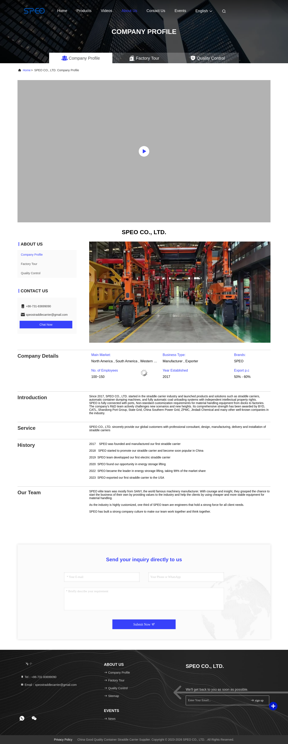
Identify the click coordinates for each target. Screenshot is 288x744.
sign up (257, 700)
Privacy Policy (63, 739)
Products (84, 11)
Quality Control (30, 273)
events (180, 11)
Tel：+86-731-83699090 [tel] (38, 677)
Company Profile (32, 254)
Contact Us (156, 11)
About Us (129, 11)
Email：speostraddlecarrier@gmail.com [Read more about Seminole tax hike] (48, 684)
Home (62, 11)
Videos (106, 11)
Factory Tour (29, 264)
